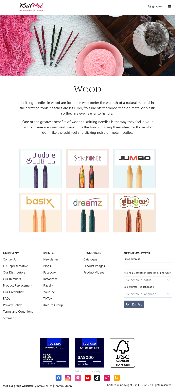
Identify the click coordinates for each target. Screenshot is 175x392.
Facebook (49, 272)
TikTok (47, 298)
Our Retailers (12, 279)
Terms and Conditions (18, 311)
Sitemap (8, 318)
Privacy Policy (12, 305)
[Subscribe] (134, 304)
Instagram (50, 279)
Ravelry (48, 285)
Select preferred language (139, 286)
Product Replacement (17, 285)
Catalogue (90, 259)
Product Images (94, 266)
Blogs (47, 266)
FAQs (6, 298)
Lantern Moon (63, 386)
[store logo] (31, 7)
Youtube (49, 292)
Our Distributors (14, 272)
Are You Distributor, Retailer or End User (147, 272)
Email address (132, 258)
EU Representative (15, 266)
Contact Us (10, 259)
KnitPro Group (53, 305)
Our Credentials (14, 292)
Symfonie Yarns (43, 386)
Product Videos (93, 272)
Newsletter (50, 259)
